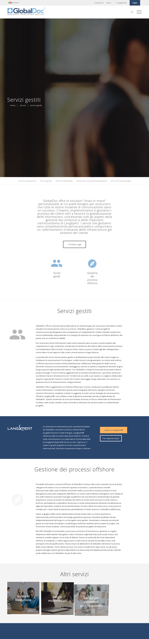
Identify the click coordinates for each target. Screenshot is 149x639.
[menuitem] (14, 2)
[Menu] (138, 12)
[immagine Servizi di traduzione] (24, 599)
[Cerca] (132, 12)
